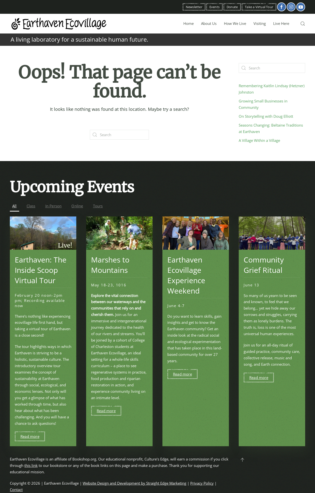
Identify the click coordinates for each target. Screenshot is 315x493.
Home (188, 23)
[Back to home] (59, 23)
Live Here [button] (281, 23)
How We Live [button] (235, 23)
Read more (29, 436)
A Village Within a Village (259, 140)
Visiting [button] (259, 23)
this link (31, 465)
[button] (302, 23)
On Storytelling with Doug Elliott (266, 116)
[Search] (119, 135)
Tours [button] (98, 205)
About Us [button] (209, 23)
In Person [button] (53, 205)
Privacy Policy (202, 483)
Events (214, 7)
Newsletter (194, 7)
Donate (232, 7)
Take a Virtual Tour (259, 7)
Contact (16, 489)
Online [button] (77, 205)
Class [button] (31, 205)
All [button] (14, 205)
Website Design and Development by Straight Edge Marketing (134, 483)
